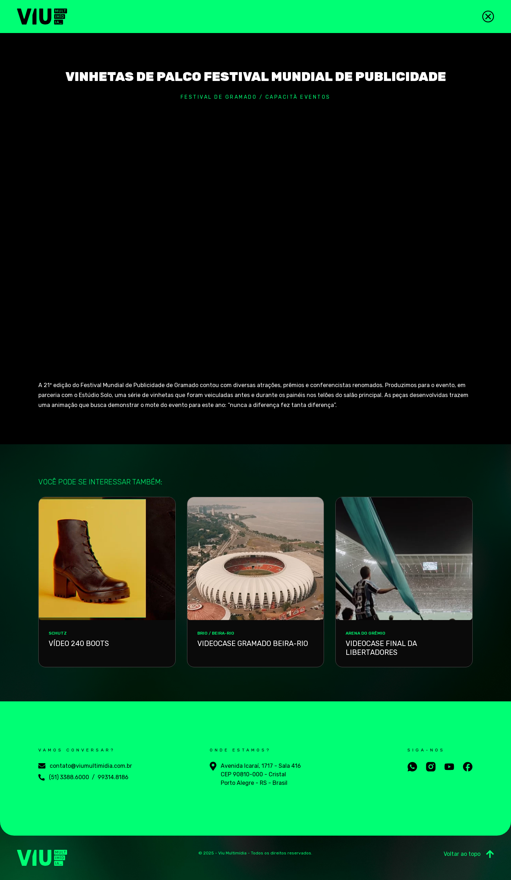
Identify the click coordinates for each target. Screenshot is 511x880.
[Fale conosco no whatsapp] (412, 767)
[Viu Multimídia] (42, 17)
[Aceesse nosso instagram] (431, 767)
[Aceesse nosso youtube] (449, 766)
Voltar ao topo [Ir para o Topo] (469, 854)
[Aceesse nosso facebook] (468, 767)
